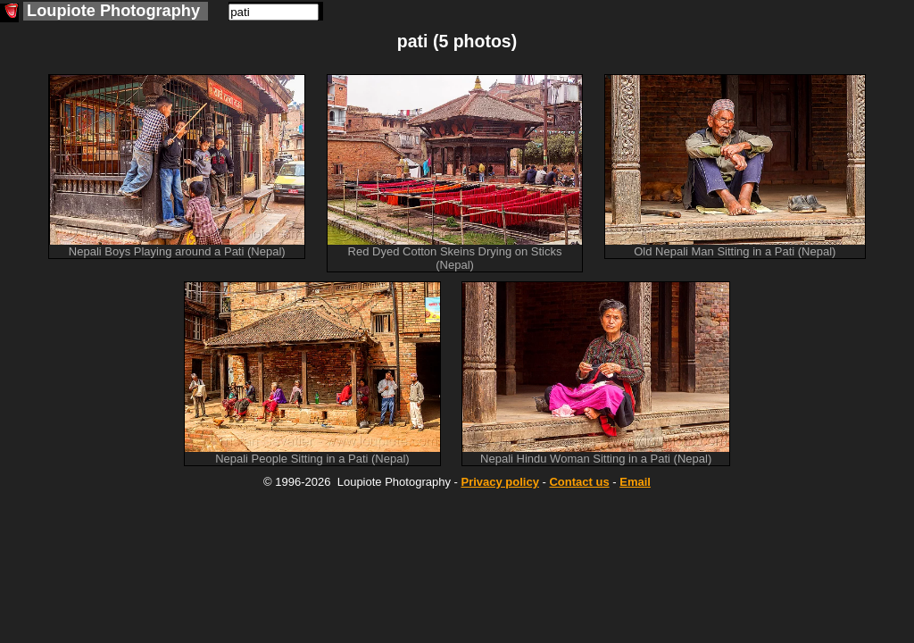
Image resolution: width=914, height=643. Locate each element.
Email (635, 482)
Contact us (579, 482)
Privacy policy (499, 482)
